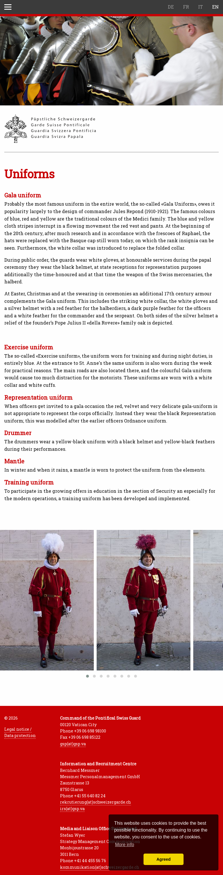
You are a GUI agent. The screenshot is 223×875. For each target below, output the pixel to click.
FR (186, 7)
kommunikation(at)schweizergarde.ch (99, 867)
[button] (87, 676)
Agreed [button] (163, 859)
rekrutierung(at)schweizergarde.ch (95, 802)
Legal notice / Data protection (20, 732)
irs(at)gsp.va (72, 808)
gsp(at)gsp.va (73, 743)
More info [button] (124, 844)
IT (200, 7)
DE (171, 7)
